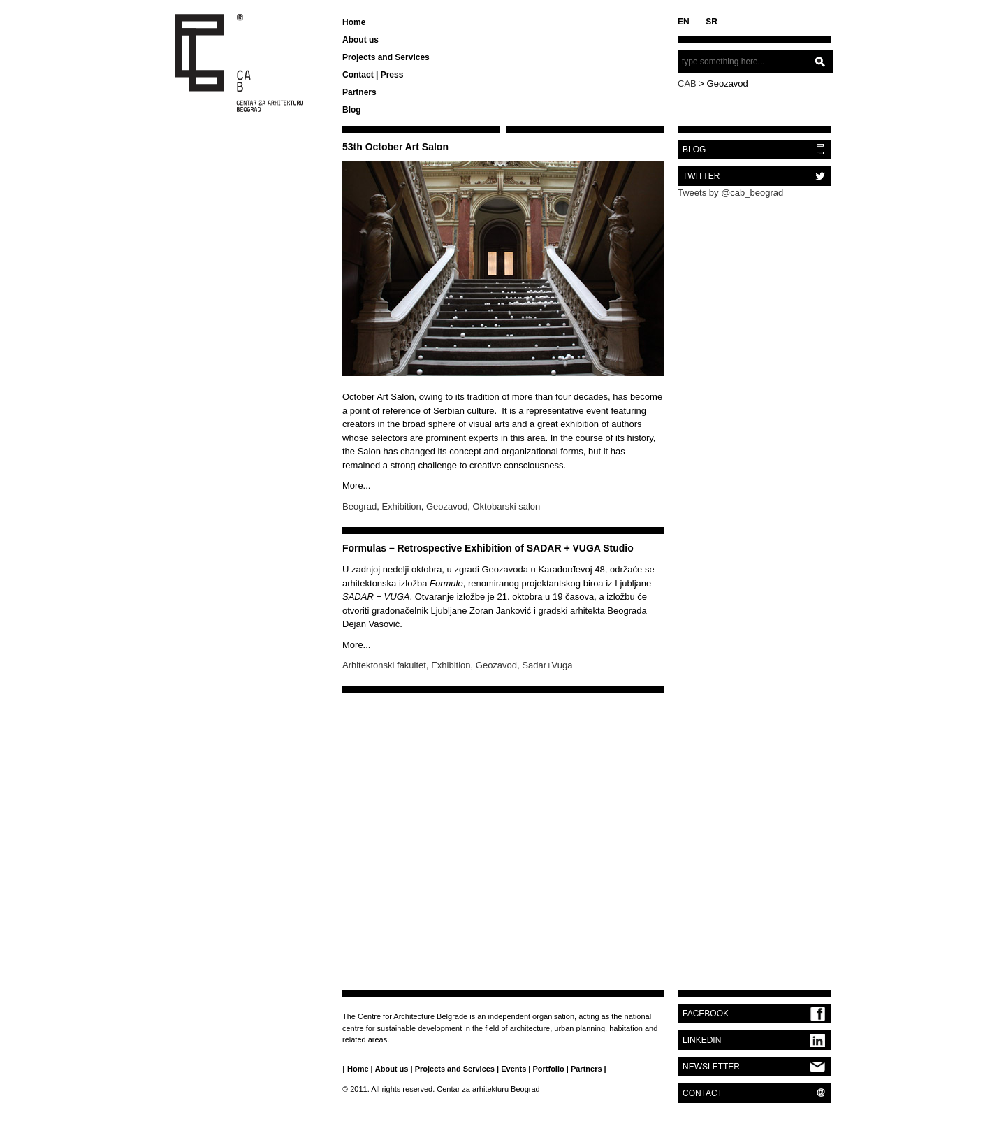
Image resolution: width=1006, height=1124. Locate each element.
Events (513, 1069)
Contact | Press (372, 75)
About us (360, 40)
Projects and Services (386, 57)
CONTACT (702, 1093)
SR (711, 22)
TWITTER (701, 176)
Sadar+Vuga (547, 665)
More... (356, 485)
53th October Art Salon (395, 146)
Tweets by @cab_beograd (730, 192)
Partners (359, 92)
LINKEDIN (702, 1040)
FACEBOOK (706, 1013)
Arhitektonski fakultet (384, 665)
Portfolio (548, 1069)
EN (684, 22)
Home (353, 22)
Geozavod (446, 506)
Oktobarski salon (507, 506)
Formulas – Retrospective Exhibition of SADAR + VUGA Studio (488, 548)
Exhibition (401, 506)
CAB (687, 83)
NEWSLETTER (711, 1067)
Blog (351, 110)
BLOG (694, 149)
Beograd (359, 506)
